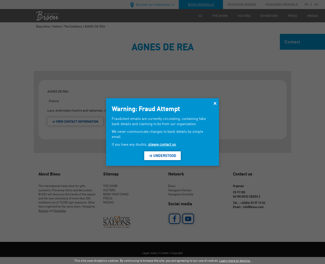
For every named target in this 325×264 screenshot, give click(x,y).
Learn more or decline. (235, 260)
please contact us (162, 144)
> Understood (162, 155)
